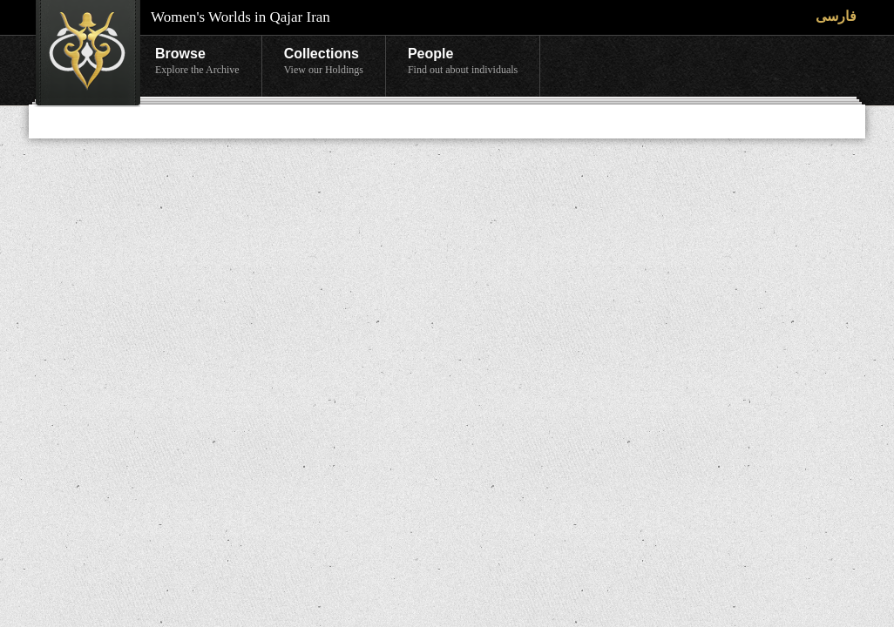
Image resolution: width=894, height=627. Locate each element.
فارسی (836, 16)
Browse (197, 62)
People (463, 62)
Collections (323, 62)
